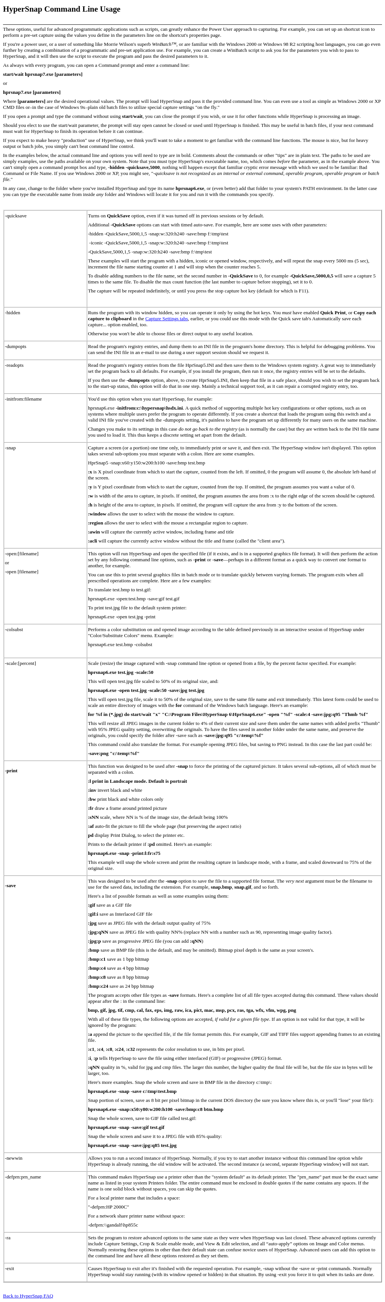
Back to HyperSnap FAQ (28, 1296)
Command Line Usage (82, 9)
